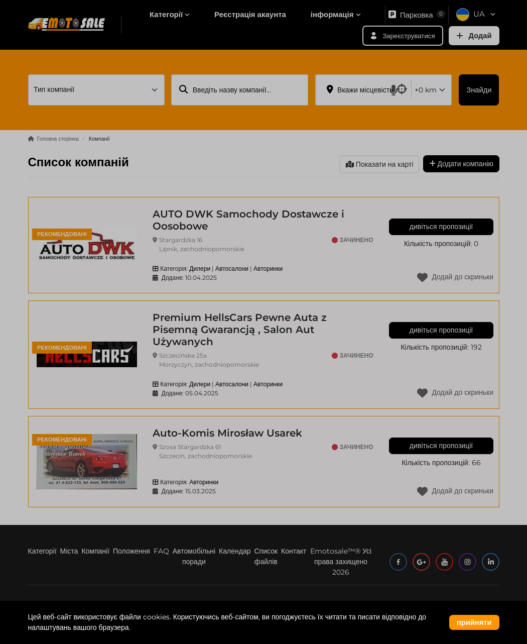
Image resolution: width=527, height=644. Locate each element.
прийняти (474, 622)
